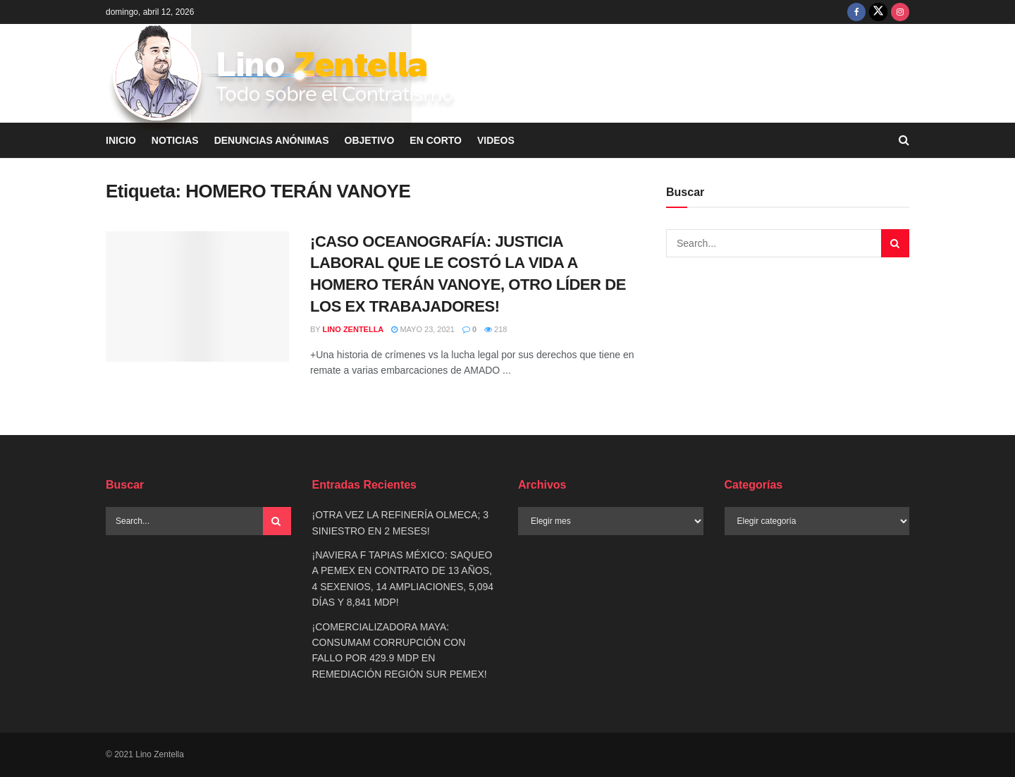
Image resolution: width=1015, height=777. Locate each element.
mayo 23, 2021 (423, 329)
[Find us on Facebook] (856, 12)
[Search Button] (277, 521)
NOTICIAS (175, 140)
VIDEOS (496, 140)
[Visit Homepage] (284, 73)
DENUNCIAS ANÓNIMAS (271, 140)
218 (495, 329)
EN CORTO (436, 140)
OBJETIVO (370, 140)
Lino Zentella (353, 329)
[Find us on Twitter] (878, 12)
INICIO (121, 140)
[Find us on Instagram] (900, 12)
